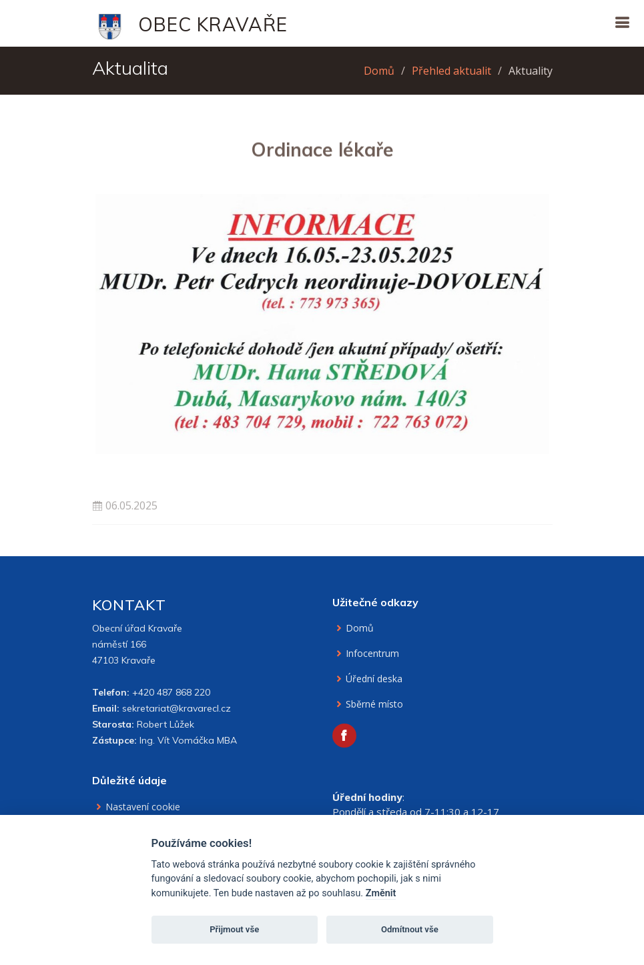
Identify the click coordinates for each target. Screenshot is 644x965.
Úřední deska (374, 679)
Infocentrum (372, 653)
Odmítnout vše (409, 929)
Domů (379, 70)
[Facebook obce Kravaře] (344, 736)
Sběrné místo (374, 704)
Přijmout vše (234, 929)
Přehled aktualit (451, 70)
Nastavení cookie (142, 807)
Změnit (381, 893)
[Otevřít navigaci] (622, 22)
